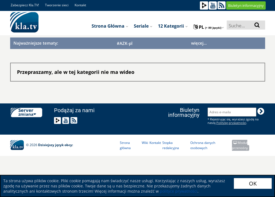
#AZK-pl (124, 43)
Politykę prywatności (231, 123)
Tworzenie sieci (57, 5)
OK (253, 183)
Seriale (143, 26)
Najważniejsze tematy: (35, 43)
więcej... (199, 43)
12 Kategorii (173, 26)
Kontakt (80, 5)
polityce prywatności (178, 191)
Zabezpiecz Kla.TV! (25, 5)
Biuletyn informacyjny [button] (246, 5)
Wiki (145, 142)
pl (208, 27)
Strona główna (110, 26)
